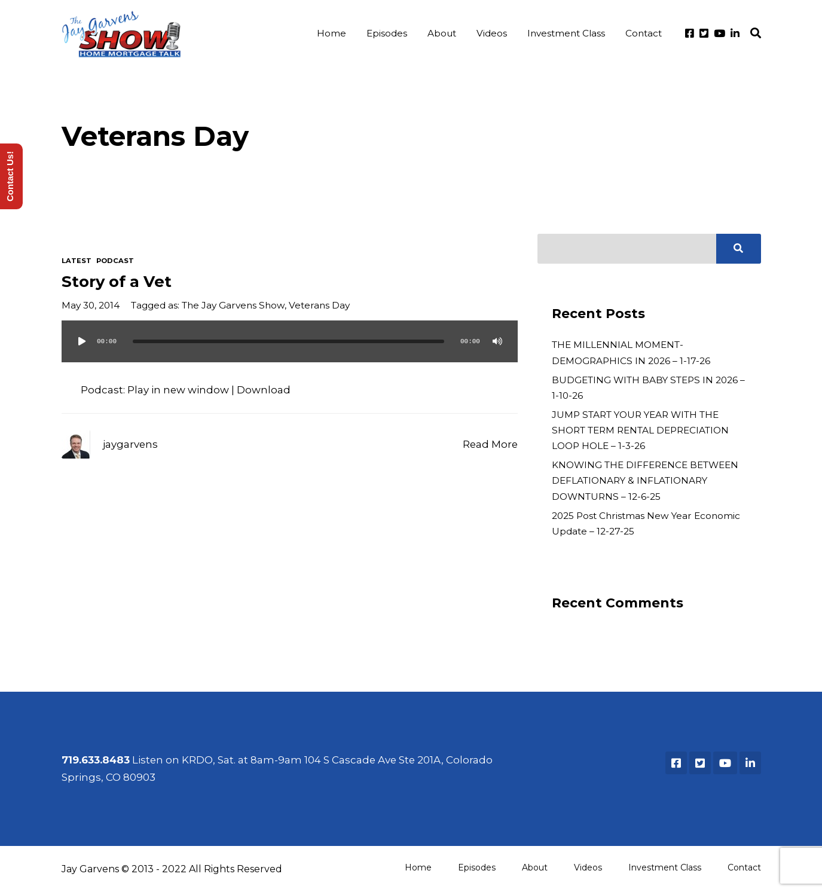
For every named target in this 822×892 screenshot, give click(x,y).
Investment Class (566, 33)
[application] (290, 353)
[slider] (289, 341)
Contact (643, 33)
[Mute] (497, 341)
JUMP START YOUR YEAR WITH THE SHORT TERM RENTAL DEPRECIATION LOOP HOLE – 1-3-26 (640, 430)
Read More (490, 444)
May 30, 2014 (91, 305)
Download (264, 390)
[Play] (82, 341)
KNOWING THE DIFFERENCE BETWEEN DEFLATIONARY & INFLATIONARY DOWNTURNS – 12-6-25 (645, 480)
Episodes (386, 33)
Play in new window (178, 390)
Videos (491, 33)
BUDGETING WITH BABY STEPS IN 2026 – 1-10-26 (648, 387)
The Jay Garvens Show (233, 305)
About (441, 33)
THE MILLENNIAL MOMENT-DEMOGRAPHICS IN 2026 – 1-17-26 (631, 352)
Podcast (115, 260)
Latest (76, 260)
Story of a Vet (117, 281)
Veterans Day (319, 305)
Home (331, 33)
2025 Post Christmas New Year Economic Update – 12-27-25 (646, 523)
